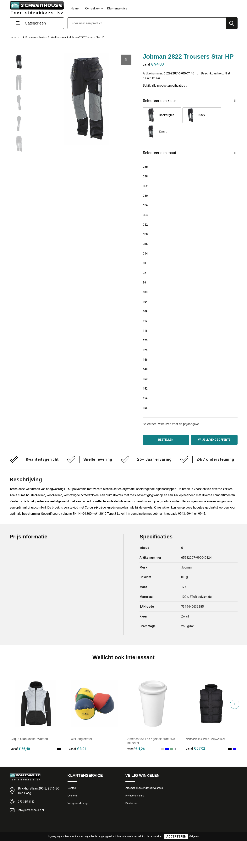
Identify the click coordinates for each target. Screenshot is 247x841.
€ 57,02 (195, 734)
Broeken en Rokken (38, 37)
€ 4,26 (136, 734)
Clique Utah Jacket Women (29, 724)
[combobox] (147, 23)
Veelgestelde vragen (80, 790)
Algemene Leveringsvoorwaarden (146, 774)
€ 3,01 (77, 734)
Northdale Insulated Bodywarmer (208, 724)
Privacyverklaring (135, 782)
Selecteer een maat (161, 137)
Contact (73, 774)
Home (74, 8)
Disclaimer (132, 790)
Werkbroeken (62, 37)
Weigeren (194, 836)
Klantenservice (117, 8)
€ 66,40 (20, 734)
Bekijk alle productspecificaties (165, 85)
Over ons (73, 782)
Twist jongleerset (80, 724)
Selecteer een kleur (161, 101)
